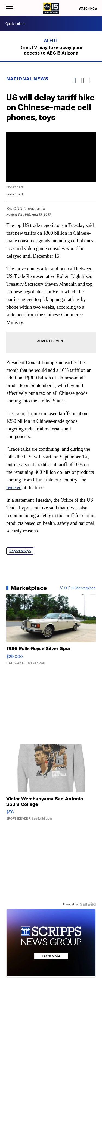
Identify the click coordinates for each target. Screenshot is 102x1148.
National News (28, 78)
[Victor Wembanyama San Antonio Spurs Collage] (51, 785)
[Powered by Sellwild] (87, 904)
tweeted (14, 487)
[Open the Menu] (9, 8)
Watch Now (88, 8)
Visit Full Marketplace (77, 587)
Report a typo (20, 551)
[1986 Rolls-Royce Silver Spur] (51, 632)
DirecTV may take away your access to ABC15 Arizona (51, 50)
